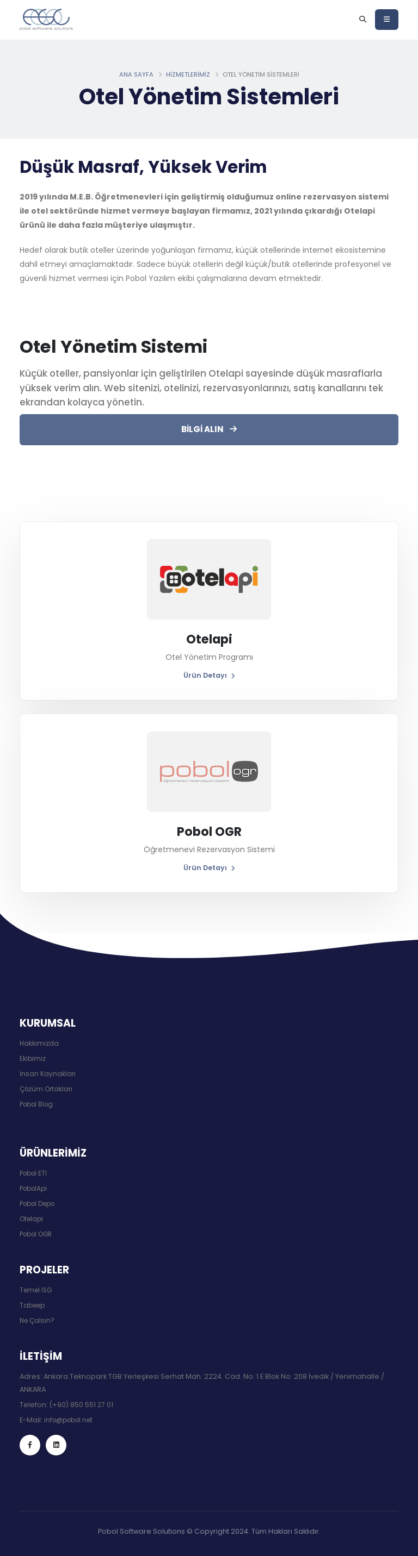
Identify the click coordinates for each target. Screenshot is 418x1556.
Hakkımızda (39, 1043)
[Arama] (362, 20)
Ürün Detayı (209, 675)
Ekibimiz (33, 1058)
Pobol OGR (38, 1234)
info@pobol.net (71, 1419)
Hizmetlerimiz (188, 75)
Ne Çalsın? (38, 1320)
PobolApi (35, 1188)
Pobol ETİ (35, 1173)
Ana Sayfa (136, 75)
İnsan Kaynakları (48, 1073)
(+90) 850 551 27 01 (82, 1404)
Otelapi (33, 1218)
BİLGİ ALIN (209, 429)
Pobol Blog (38, 1104)
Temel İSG (37, 1290)
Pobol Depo (40, 1203)
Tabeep (34, 1305)
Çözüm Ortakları (48, 1088)
